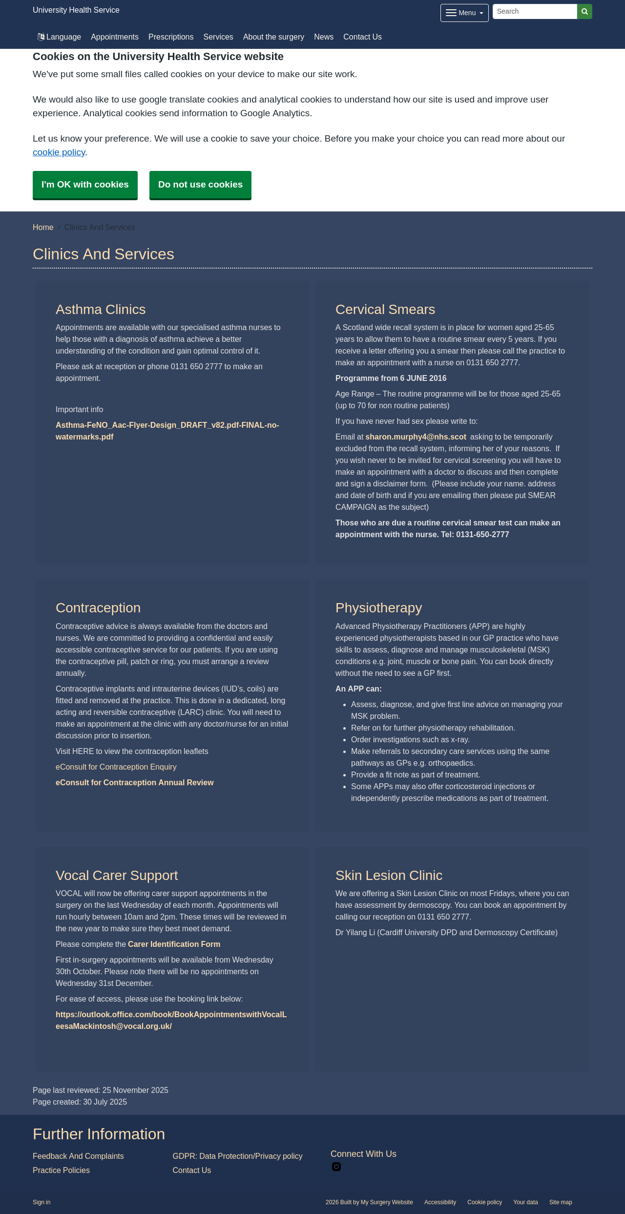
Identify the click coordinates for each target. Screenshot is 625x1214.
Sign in (41, 1202)
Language (59, 37)
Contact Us (362, 37)
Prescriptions (170, 37)
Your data (525, 1202)
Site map (560, 1202)
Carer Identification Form (174, 944)
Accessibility (440, 1202)
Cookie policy (484, 1202)
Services (218, 37)
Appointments (115, 37)
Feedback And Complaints (78, 1156)
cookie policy (59, 152)
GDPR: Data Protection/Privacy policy (238, 1156)
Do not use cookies (200, 184)
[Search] (535, 11)
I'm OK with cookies (85, 184)
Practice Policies (61, 1170)
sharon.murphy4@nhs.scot (415, 436)
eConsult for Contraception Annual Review (135, 782)
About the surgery (273, 37)
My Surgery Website (387, 1202)
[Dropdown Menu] (464, 13)
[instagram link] (336, 1167)
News (323, 37)
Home (43, 227)
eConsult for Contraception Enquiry (116, 767)
